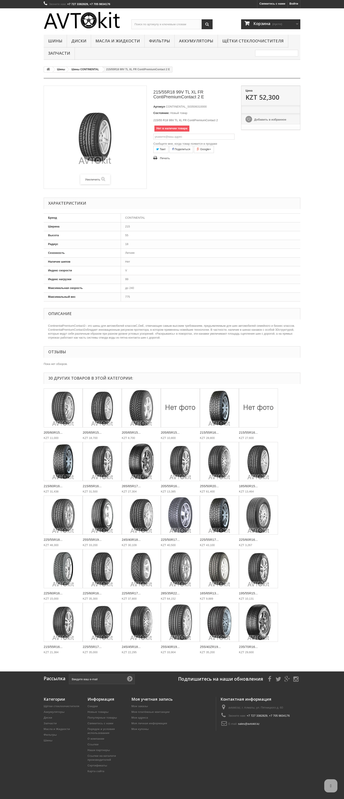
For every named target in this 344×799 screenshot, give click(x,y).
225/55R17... (209, 539)
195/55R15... (248, 593)
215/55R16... (209, 432)
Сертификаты (97, 765)
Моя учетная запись (152, 699)
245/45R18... (131, 647)
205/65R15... (92, 432)
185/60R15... (248, 486)
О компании (96, 738)
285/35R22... (170, 593)
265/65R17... (131, 486)
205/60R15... (53, 432)
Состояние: (161, 113)
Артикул (159, 106)
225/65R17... (131, 593)
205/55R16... (170, 486)
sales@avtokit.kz (249, 723)
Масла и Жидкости (117, 40)
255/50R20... (209, 486)
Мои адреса (139, 717)
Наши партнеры (99, 750)
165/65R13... (209, 593)
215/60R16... (53, 486)
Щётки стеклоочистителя (253, 40)
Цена (249, 90)
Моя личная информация (149, 723)
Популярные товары (102, 717)
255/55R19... (92, 539)
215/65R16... (92, 486)
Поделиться (181, 149)
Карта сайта (96, 771)
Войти (293, 3)
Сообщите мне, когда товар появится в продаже (185, 143)
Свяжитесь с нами (272, 3)
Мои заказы (139, 706)
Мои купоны (140, 729)
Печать (165, 158)
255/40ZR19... (210, 647)
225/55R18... (53, 539)
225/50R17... (170, 539)
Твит (161, 149)
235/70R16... (248, 647)
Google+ (204, 149)
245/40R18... (131, 539)
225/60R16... (248, 539)
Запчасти (59, 53)
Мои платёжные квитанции (150, 712)
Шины (55, 40)
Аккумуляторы (196, 40)
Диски (78, 40)
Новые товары (98, 712)
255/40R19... (170, 647)
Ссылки (93, 744)
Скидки (93, 706)
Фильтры (159, 40)
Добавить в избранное (269, 119)
